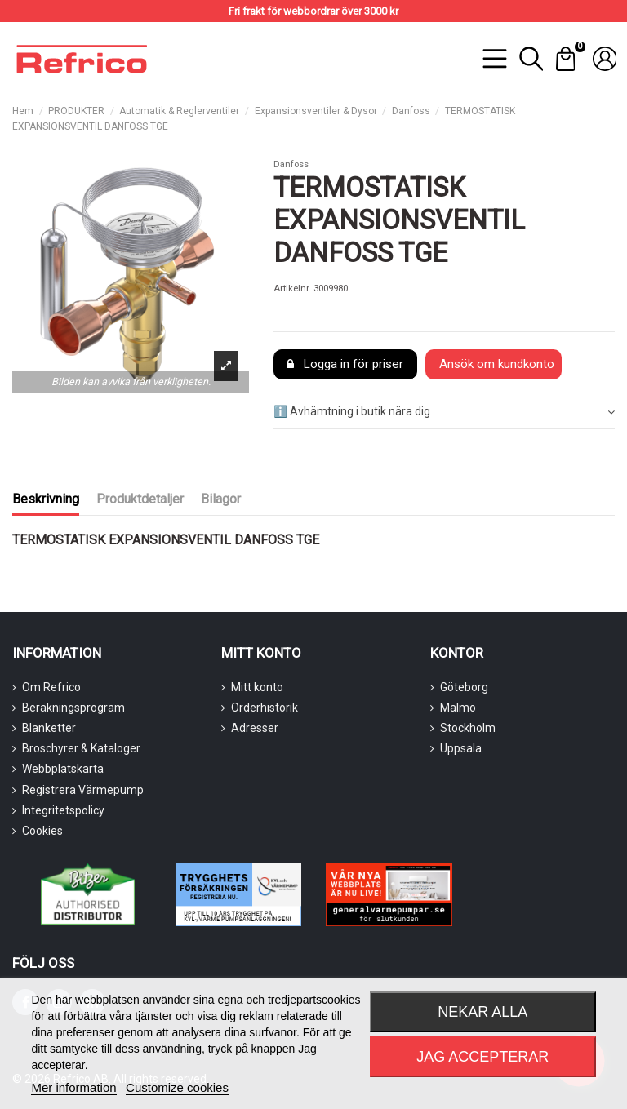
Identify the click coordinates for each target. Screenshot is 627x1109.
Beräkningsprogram (73, 707)
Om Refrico (51, 687)
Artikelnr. (292, 288)
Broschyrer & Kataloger (81, 748)
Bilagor (221, 499)
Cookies (42, 830)
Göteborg (464, 687)
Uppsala (461, 748)
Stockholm (468, 727)
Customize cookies (177, 1087)
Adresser (254, 727)
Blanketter (49, 727)
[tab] (444, 412)
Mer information (73, 1087)
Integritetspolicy (63, 810)
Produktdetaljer (140, 499)
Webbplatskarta (63, 768)
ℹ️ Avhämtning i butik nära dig (444, 412)
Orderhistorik (264, 707)
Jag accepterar (482, 1057)
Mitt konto (257, 687)
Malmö (458, 707)
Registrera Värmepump (83, 789)
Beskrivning (45, 499)
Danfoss (291, 164)
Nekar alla (482, 1012)
